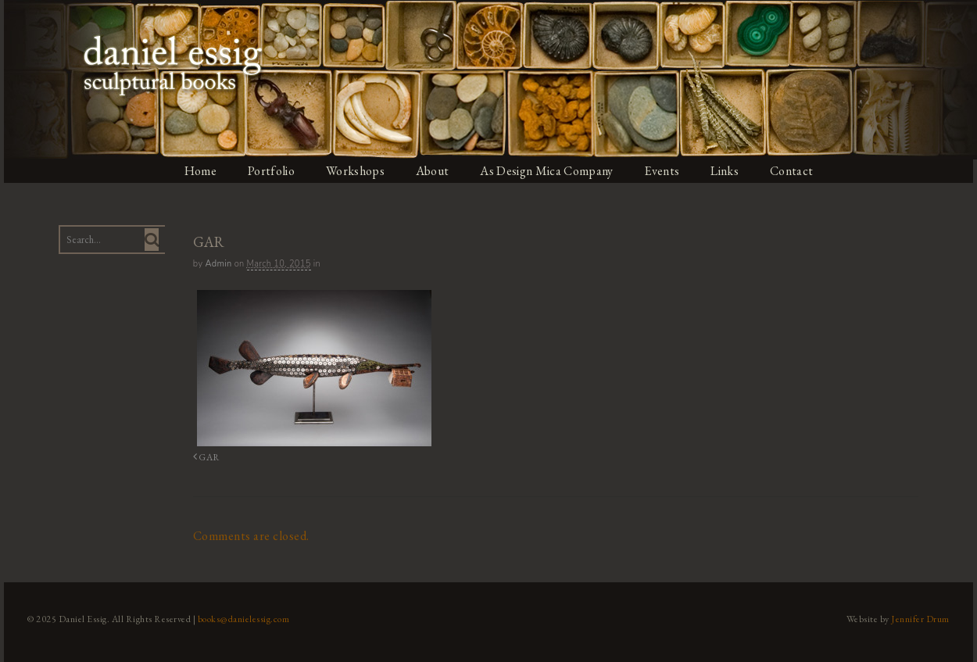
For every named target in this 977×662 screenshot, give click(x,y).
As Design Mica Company (549, 171)
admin (216, 264)
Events (667, 171)
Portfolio (270, 171)
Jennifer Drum (925, 617)
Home (198, 171)
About (434, 171)
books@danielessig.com (240, 617)
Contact (798, 171)
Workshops (355, 171)
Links (730, 171)
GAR (203, 456)
